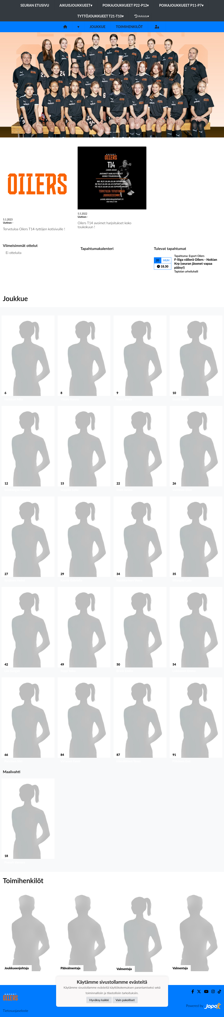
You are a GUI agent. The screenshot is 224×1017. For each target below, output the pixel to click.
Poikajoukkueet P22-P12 (126, 5)
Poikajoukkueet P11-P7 (181, 5)
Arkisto (141, 16)
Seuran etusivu (34, 5)
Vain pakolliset (125, 1000)
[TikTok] (218, 992)
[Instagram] (211, 992)
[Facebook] (191, 992)
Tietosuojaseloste (15, 1010)
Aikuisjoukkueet (75, 5)
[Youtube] (204, 992)
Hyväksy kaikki (99, 1000)
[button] (17, 84)
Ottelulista (12, 267)
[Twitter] (197, 992)
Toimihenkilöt (129, 27)
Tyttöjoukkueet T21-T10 (100, 16)
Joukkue (97, 27)
